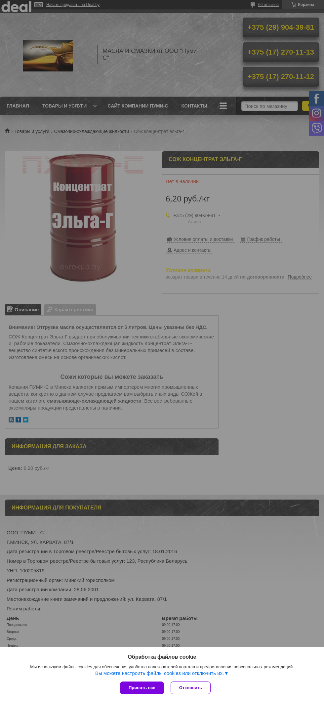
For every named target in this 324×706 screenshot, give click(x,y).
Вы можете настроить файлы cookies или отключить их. (159, 673)
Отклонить (190, 687)
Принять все (142, 687)
